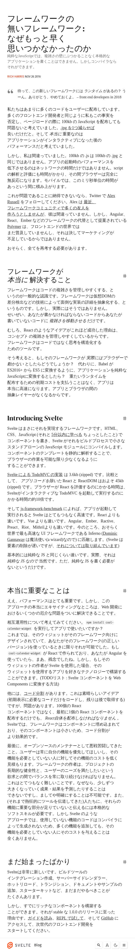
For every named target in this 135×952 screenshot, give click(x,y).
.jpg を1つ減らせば (77, 128)
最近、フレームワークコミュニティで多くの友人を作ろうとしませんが (51, 208)
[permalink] (124, 276)
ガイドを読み (40, 918)
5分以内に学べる (66, 434)
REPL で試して (70, 918)
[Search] (98, 945)
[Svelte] (20, 945)
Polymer (14, 226)
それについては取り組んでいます (87, 545)
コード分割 (34, 693)
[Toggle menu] (124, 945)
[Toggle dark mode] (115, 945)
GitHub (107, 918)
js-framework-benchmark (41, 508)
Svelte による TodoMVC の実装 (35, 474)
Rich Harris (15, 76)
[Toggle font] (107, 945)
